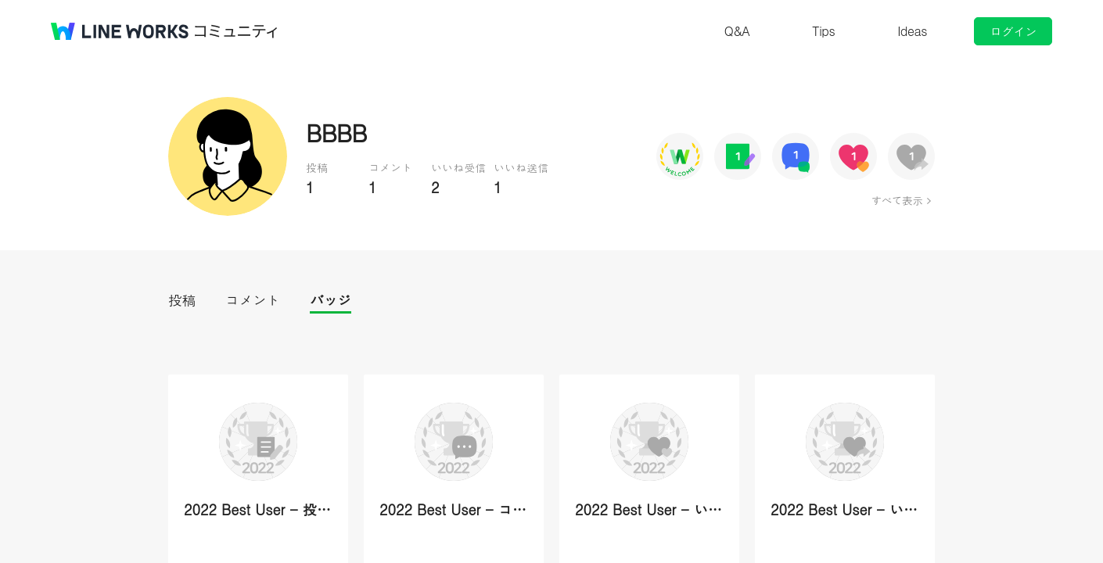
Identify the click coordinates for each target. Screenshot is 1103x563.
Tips (823, 31)
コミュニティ (236, 31)
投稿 (182, 300)
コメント (252, 300)
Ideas (912, 31)
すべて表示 (896, 200)
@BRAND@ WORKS (120, 31)
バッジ (330, 300)
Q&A (737, 31)
